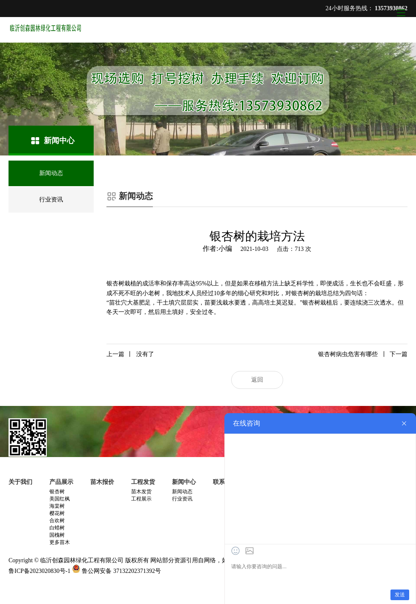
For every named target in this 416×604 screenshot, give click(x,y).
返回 (257, 380)
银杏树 (57, 492)
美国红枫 (59, 499)
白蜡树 (57, 528)
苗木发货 (141, 492)
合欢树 (57, 520)
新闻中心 (184, 482)
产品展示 (61, 482)
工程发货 (143, 482)
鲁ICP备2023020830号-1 (39, 571)
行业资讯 (182, 499)
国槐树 (57, 535)
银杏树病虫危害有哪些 (362, 354)
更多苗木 (59, 542)
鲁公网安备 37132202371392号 (121, 571)
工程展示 (141, 499)
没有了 (130, 354)
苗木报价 (102, 482)
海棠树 (57, 506)
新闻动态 (182, 492)
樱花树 (57, 513)
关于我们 (20, 482)
